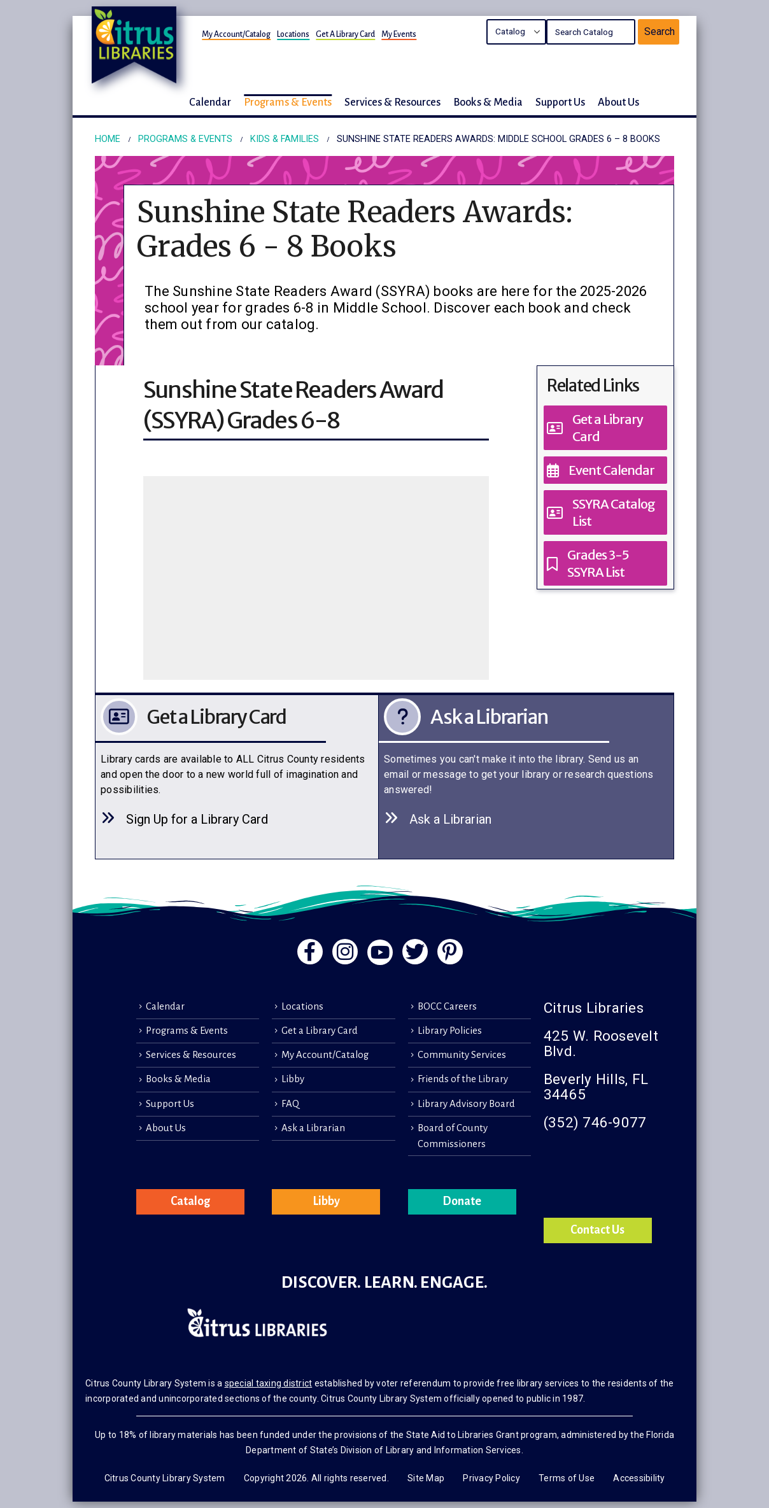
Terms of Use (567, 1478)
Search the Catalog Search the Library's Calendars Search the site (516, 32)
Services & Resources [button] (392, 102)
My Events (398, 34)
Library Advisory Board (466, 1104)
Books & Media (178, 1079)
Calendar (165, 1006)
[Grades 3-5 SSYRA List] (605, 563)
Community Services (462, 1055)
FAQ (290, 1104)
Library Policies (450, 1030)
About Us (166, 1128)
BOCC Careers (447, 1006)
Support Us (170, 1104)
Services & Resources (191, 1055)
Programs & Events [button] (288, 102)
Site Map (425, 1478)
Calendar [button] (210, 102)
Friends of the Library (463, 1079)
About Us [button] (618, 102)
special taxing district (269, 1383)
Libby (292, 1079)
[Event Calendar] (605, 470)
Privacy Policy (491, 1478)
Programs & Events (187, 1030)
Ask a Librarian (313, 1128)
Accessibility (639, 1478)
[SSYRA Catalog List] (605, 512)
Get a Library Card (345, 34)
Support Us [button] (560, 102)
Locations (293, 34)
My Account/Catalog (236, 34)
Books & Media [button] (488, 102)
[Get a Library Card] (605, 427)
